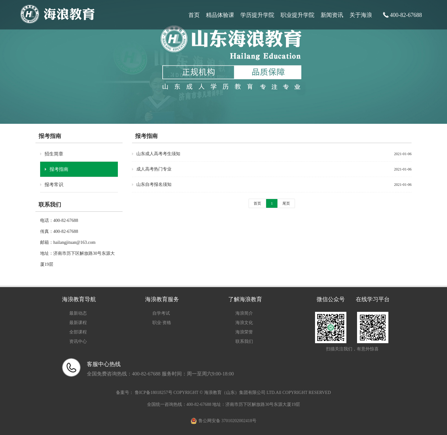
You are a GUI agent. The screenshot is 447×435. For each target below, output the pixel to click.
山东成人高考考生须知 (158, 153)
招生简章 (54, 153)
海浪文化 (244, 322)
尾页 (286, 203)
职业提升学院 (297, 15)
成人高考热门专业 (153, 169)
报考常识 (54, 184)
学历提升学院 (257, 15)
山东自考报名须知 (153, 184)
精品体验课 (220, 15)
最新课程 (78, 322)
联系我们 (244, 341)
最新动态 (78, 313)
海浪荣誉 (244, 332)
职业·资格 (161, 322)
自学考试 (161, 313)
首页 (194, 15)
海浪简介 (244, 313)
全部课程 (78, 332)
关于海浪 (361, 15)
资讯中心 (78, 341)
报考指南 (59, 169)
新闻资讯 (332, 15)
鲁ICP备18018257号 (153, 392)
